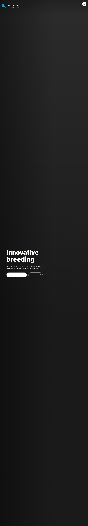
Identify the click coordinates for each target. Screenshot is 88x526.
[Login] (79, 6)
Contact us (36, 275)
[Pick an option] (17, 274)
